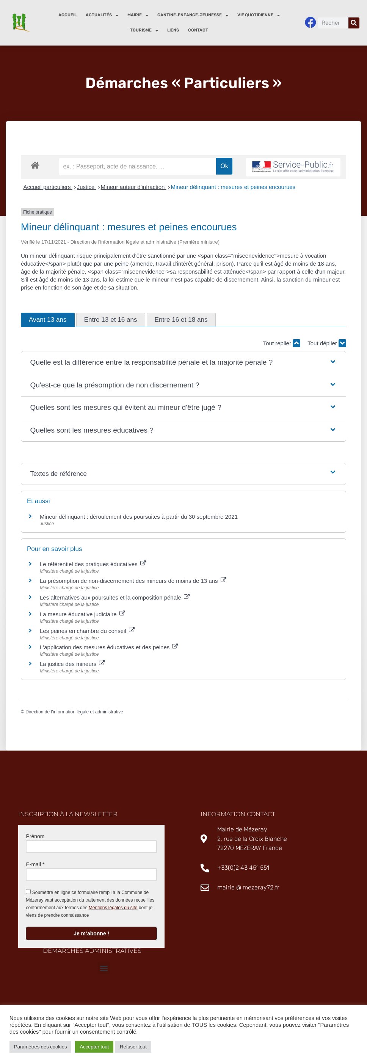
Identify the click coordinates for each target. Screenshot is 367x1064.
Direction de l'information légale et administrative (74, 712)
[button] (184, 363)
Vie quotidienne (258, 15)
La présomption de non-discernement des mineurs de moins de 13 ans (133, 581)
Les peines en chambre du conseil (87, 631)
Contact (198, 30)
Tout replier (281, 343)
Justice (86, 187)
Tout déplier (326, 343)
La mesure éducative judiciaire (82, 614)
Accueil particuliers (48, 187)
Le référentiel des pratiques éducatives (93, 564)
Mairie (137, 15)
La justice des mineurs (72, 664)
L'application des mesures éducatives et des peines (109, 647)
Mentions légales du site (113, 907)
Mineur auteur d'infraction (133, 187)
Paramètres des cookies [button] (40, 1047)
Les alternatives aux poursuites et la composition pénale (115, 598)
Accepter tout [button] (94, 1047)
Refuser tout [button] (133, 1047)
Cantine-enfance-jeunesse (192, 15)
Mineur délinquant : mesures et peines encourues (233, 187)
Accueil (67, 15)
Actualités (102, 15)
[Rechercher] (353, 22)
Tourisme (144, 30)
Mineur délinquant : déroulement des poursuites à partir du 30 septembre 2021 (139, 516)
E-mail (35, 864)
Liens (173, 30)
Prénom (35, 836)
